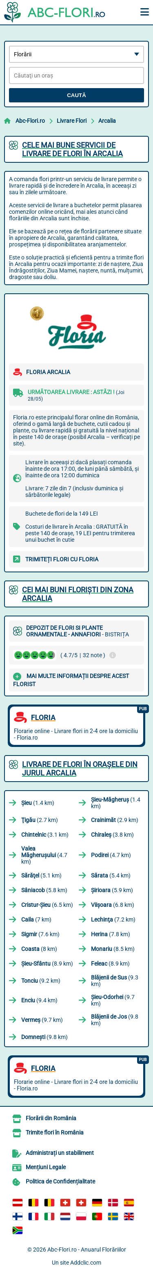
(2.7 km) (39, 820)
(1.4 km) (37, 803)
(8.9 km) (47, 963)
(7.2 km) (113, 919)
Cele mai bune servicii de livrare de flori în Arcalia (72, 149)
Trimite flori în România (55, 1132)
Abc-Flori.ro (30, 120)
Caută (76, 95)
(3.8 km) (112, 834)
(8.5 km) (113, 949)
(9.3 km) (114, 980)
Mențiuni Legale (46, 1167)
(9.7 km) (113, 1000)
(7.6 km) (40, 934)
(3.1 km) (45, 834)
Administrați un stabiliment (60, 1153)
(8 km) (39, 949)
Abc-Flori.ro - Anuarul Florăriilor (86, 1249)
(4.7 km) (44, 855)
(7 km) (36, 919)
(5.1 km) (41, 875)
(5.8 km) (44, 890)
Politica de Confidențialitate (60, 1181)
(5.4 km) (111, 875)
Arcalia (107, 120)
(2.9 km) (114, 820)
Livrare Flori (71, 120)
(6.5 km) (47, 905)
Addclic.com (85, 1262)
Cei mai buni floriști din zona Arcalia (77, 594)
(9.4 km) (39, 1000)
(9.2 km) (40, 980)
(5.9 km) (112, 890)
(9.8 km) (114, 1019)
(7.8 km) (110, 934)
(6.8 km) (112, 905)
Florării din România (51, 1118)
